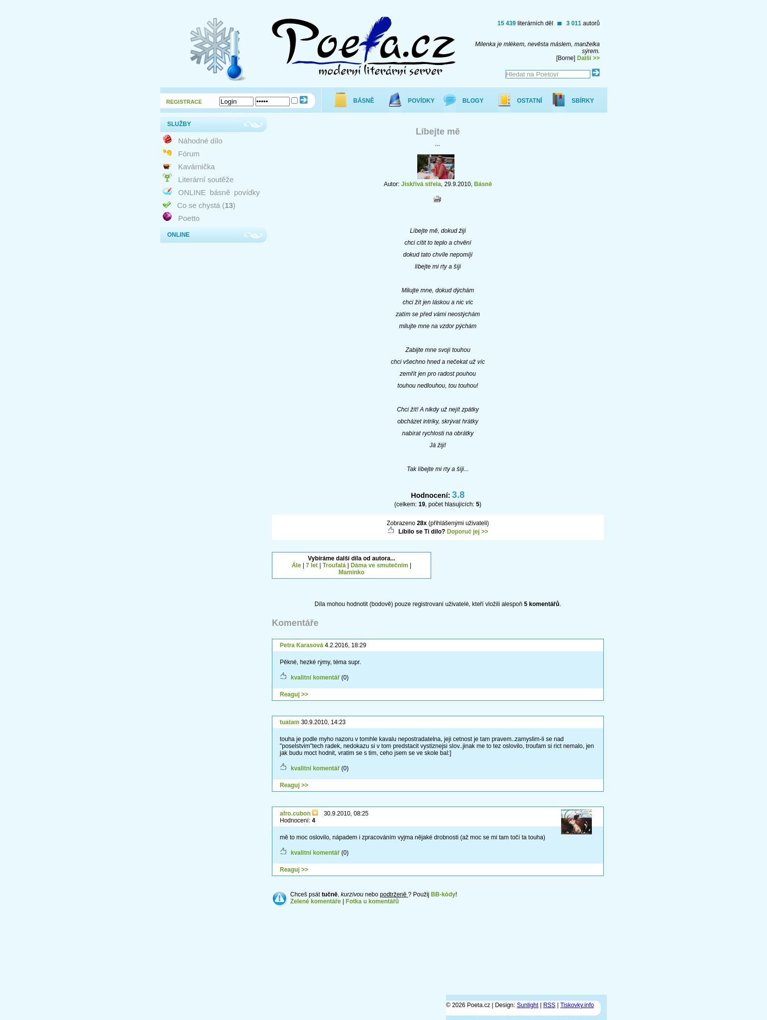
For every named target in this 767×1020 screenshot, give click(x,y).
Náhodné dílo (200, 140)
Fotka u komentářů (372, 901)
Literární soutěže (206, 179)
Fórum (188, 153)
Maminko (352, 572)
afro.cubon (296, 813)
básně (220, 192)
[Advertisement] (524, 564)
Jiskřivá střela (421, 184)
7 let (312, 565)
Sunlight (527, 1005)
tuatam (289, 722)
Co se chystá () (206, 205)
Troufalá (334, 565)
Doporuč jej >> (467, 531)
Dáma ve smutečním (379, 565)
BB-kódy (443, 894)
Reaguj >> (294, 694)
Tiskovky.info (577, 1005)
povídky (247, 192)
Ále (296, 565)
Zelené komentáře (315, 901)
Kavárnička (196, 166)
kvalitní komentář (315, 677)
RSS (549, 1005)
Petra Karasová (301, 645)
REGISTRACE (184, 102)
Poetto (188, 218)
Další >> (588, 58)
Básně (483, 184)
